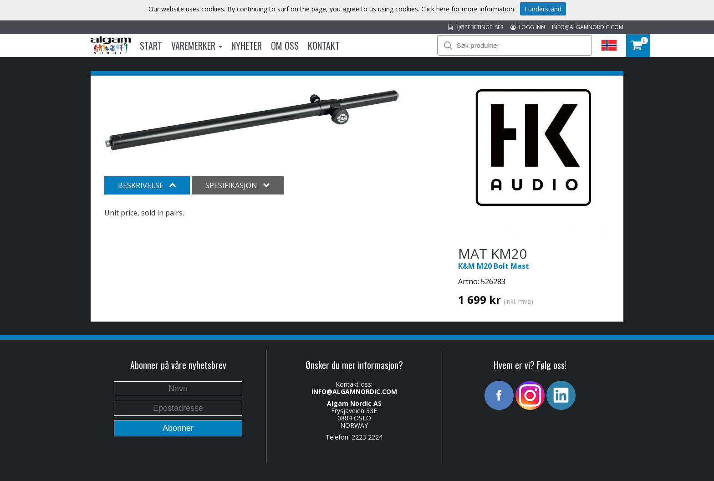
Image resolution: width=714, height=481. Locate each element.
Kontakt (324, 45)
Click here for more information (467, 9)
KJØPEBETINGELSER (476, 27)
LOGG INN (527, 27)
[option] (252, 120)
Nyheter (246, 45)
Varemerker (196, 45)
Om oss (285, 45)
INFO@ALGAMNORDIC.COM (587, 27)
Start (151, 45)
